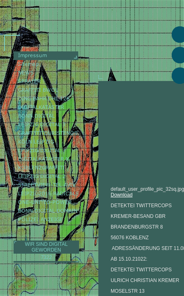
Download (121, 195)
